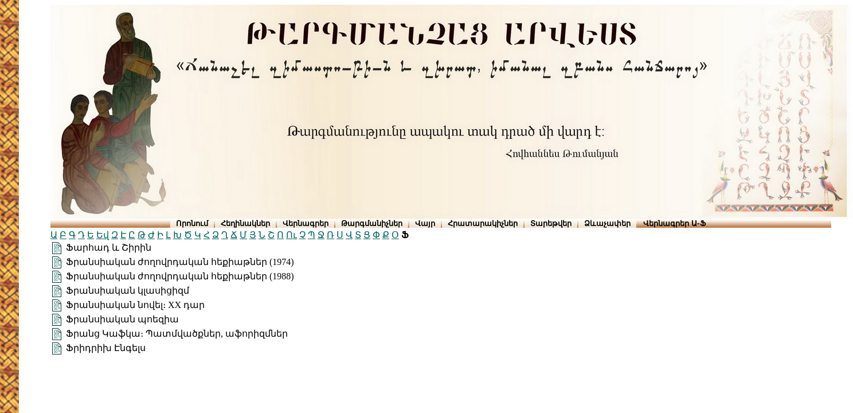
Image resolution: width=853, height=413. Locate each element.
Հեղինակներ (245, 223)
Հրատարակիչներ (483, 223)
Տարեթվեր (551, 223)
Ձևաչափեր (607, 223)
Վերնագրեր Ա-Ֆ (674, 223)
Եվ (102, 235)
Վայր (425, 223)
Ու (291, 235)
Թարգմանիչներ (371, 223)
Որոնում (192, 223)
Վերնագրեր (305, 223)
